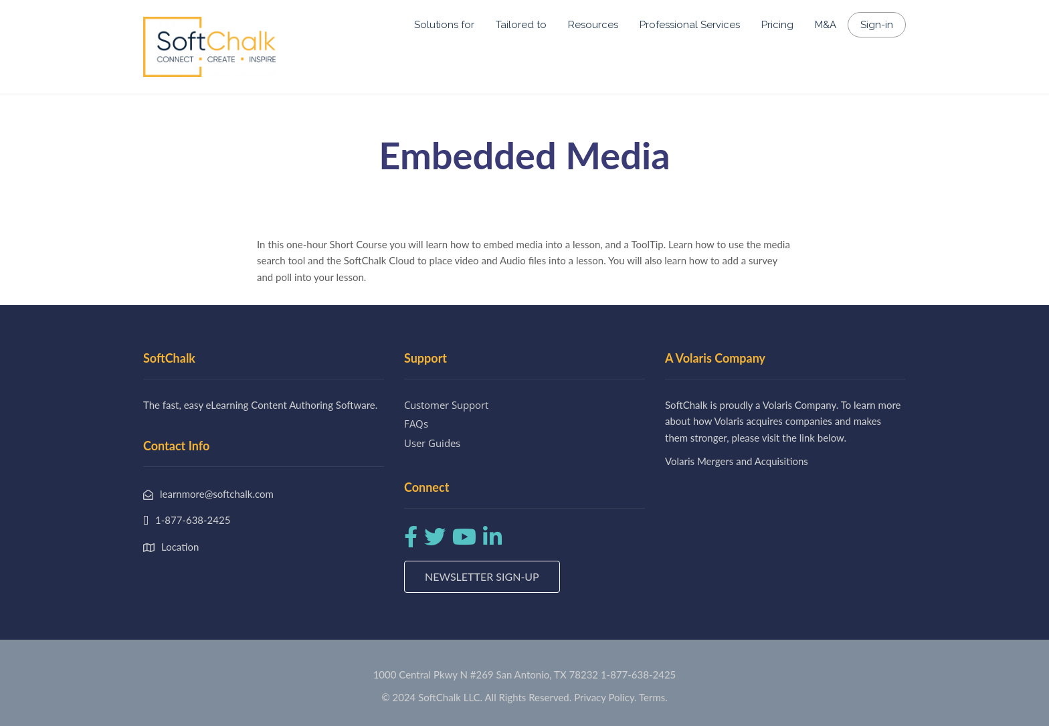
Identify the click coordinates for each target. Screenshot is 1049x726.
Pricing (777, 25)
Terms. (653, 697)
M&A (825, 25)
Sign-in (876, 25)
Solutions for (444, 25)
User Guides (432, 443)
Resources (593, 25)
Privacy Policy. (605, 697)
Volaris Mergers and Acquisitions (736, 461)
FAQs (416, 423)
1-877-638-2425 (638, 674)
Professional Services (690, 25)
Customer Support (446, 405)
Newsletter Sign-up (482, 576)
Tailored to (521, 25)
